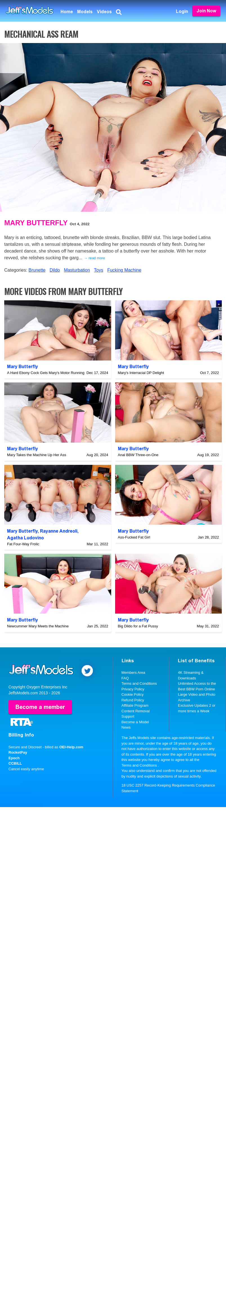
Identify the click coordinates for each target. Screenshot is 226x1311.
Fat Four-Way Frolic (23, 544)
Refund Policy (133, 700)
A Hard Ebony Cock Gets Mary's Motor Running (45, 373)
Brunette (36, 270)
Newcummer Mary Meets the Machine (38, 626)
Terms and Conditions (139, 683)
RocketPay (17, 752)
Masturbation (77, 270)
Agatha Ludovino (25, 537)
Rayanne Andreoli (58, 531)
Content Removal (136, 711)
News (126, 727)
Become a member (40, 706)
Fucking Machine (124, 270)
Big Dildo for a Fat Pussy (138, 626)
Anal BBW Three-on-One (138, 455)
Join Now (206, 10)
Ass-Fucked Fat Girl (134, 537)
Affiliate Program (135, 705)
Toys (98, 270)
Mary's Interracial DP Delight (141, 373)
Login (182, 11)
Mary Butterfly (36, 223)
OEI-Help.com (71, 747)
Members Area (134, 672)
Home (67, 11)
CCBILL (15, 763)
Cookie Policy (133, 694)
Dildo (55, 270)
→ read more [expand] (94, 258)
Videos (104, 11)
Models (85, 11)
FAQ (125, 678)
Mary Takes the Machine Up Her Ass (36, 455)
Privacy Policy (133, 689)
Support (128, 716)
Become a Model (135, 722)
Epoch (14, 758)
